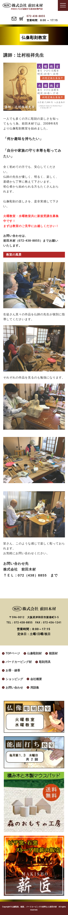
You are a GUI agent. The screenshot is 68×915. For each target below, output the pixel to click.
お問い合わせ (14, 687)
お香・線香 (13, 670)
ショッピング (14, 679)
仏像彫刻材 (34, 653)
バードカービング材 (19, 662)
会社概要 (36, 679)
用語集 (34, 687)
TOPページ (13, 653)
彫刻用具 (45, 662)
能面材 (53, 653)
